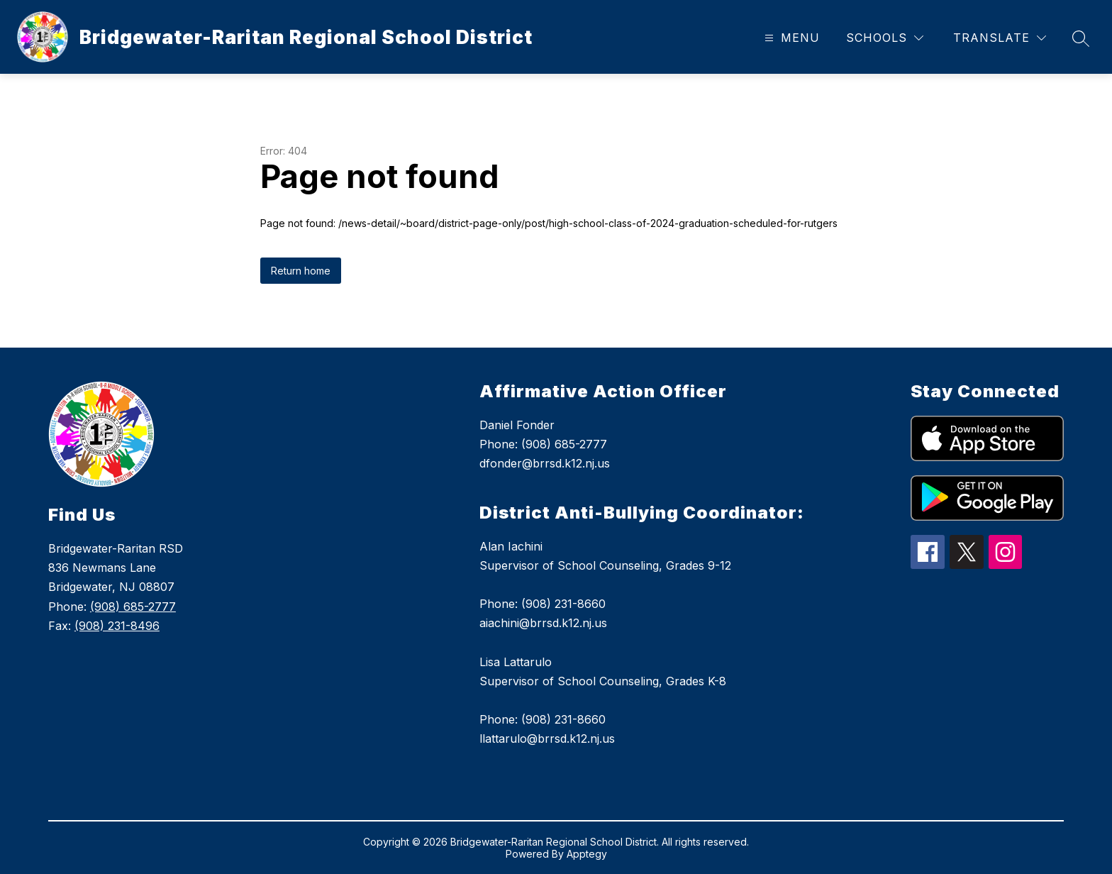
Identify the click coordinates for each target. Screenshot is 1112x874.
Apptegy (587, 854)
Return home (300, 271)
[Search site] (1080, 38)
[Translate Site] (1000, 38)
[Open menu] (790, 38)
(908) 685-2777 (133, 606)
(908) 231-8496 (117, 626)
